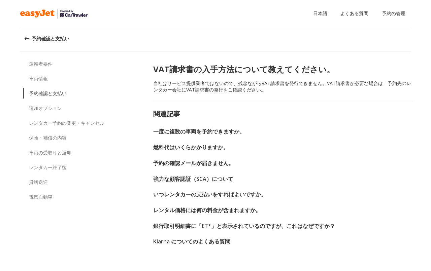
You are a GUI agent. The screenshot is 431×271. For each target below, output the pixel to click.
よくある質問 (354, 13)
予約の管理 (393, 13)
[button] (321, 13)
